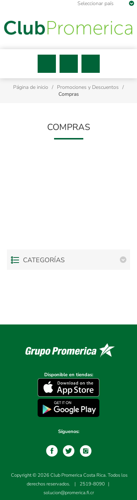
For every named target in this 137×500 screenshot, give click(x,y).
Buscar (69, 64)
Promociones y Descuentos (88, 87)
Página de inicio (30, 87)
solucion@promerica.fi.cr (68, 492)
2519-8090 (92, 484)
